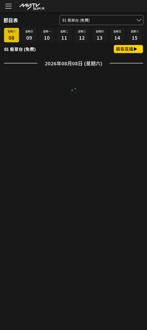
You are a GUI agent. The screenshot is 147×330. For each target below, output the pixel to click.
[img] (31, 6)
